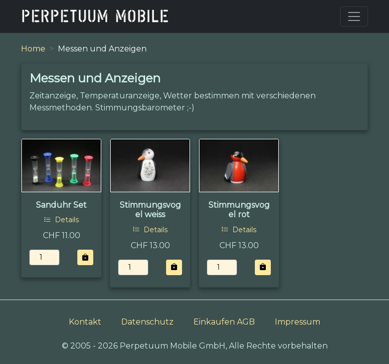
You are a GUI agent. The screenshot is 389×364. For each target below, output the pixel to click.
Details (61, 219)
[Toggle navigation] (354, 16)
